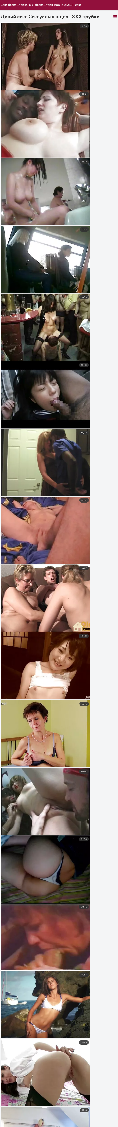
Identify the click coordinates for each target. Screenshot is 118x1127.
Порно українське (13, 1115)
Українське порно (71, 1115)
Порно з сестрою (50, 1118)
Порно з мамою (99, 1115)
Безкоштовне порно (83, 1118)
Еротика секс (104, 1125)
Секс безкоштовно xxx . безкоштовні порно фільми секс (41, 5)
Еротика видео (30, 1122)
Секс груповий (19, 1125)
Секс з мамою (54, 1122)
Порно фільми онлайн (16, 1118)
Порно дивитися (79, 1125)
